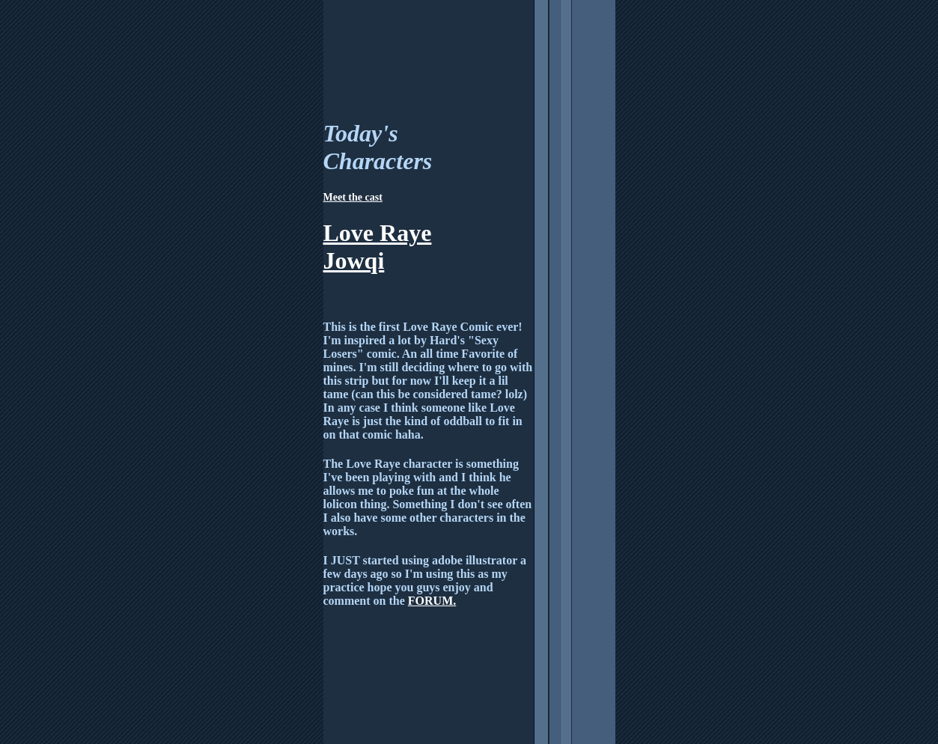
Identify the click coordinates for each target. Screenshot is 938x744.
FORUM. (432, 600)
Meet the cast (353, 197)
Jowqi (354, 260)
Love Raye (377, 232)
